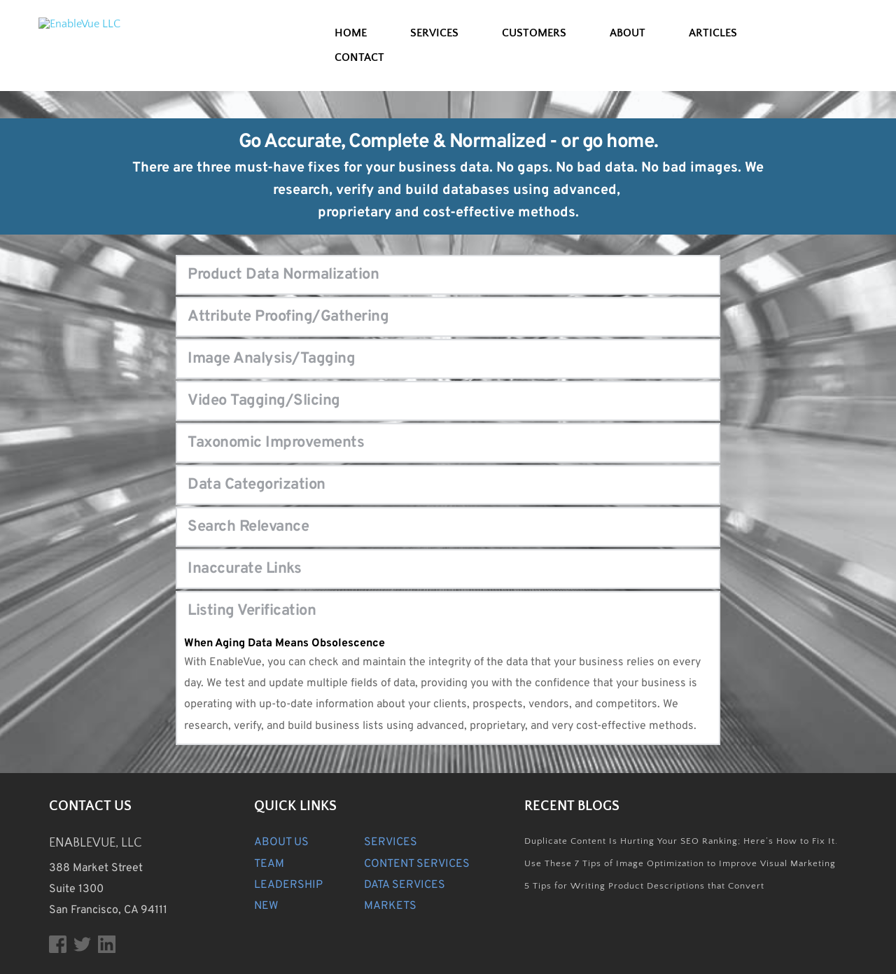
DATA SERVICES (404, 885)
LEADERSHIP (288, 885)
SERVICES (390, 842)
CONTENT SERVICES (417, 864)
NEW (266, 906)
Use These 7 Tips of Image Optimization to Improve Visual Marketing (680, 863)
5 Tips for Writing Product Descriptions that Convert (644, 886)
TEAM (269, 864)
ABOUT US (281, 842)
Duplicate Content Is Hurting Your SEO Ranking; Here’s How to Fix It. (681, 841)
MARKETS (390, 906)
